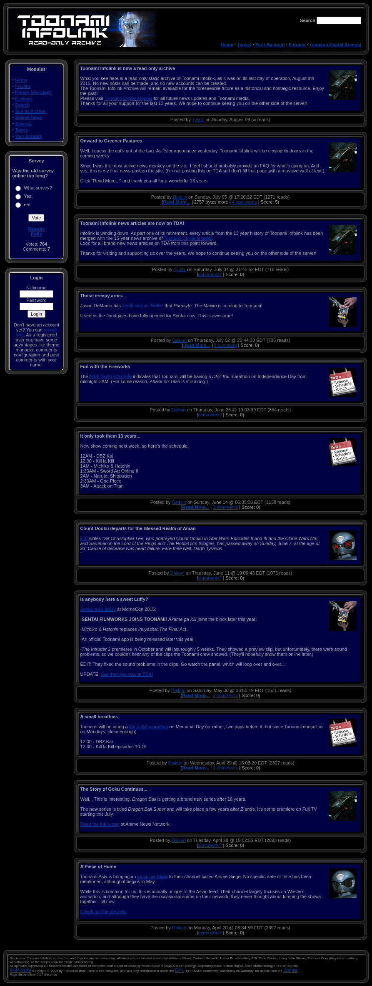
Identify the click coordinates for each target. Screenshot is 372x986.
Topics (244, 44)
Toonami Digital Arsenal (335, 44)
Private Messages (33, 92)
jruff (83, 538)
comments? (210, 274)
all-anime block (152, 876)
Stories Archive (30, 111)
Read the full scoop (99, 824)
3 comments (225, 507)
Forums (297, 44)
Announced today (98, 609)
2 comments (225, 695)
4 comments (244, 201)
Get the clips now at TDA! (127, 674)
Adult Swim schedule (110, 376)
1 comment (225, 345)
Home (226, 44)
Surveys (23, 123)
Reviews (23, 98)
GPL (179, 970)
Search (22, 104)
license (290, 970)
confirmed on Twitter (142, 305)
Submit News (28, 117)
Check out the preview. (103, 911)
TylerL (198, 119)
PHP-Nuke (20, 970)
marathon (148, 726)
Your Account (270, 44)
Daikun (180, 196)
